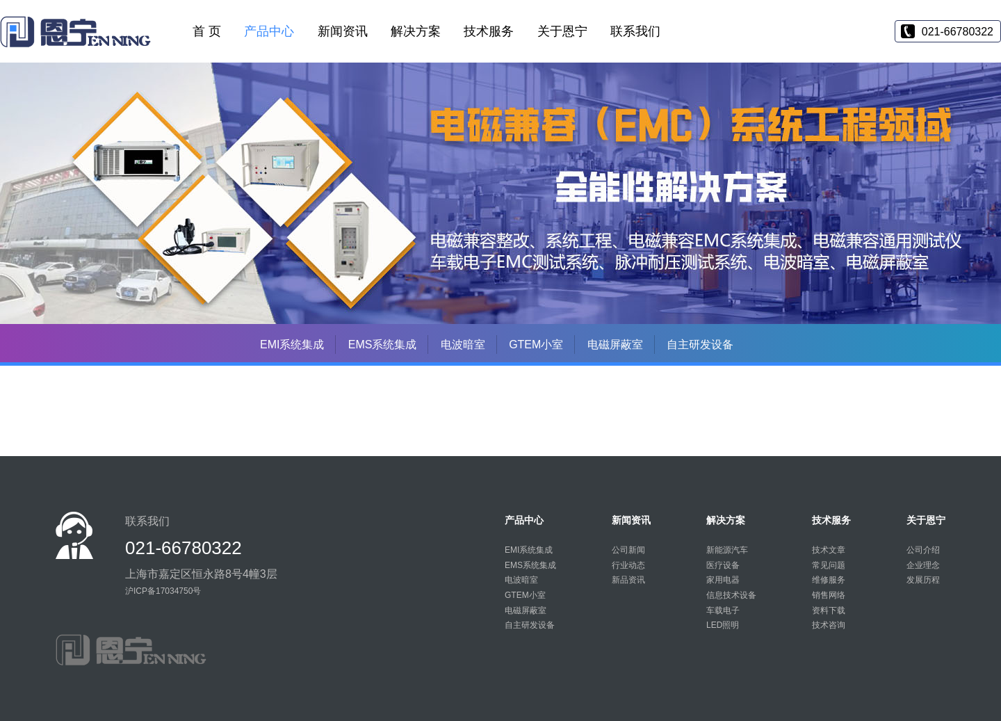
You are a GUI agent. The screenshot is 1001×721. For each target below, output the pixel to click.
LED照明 (722, 625)
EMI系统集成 (292, 344)
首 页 (207, 31)
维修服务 (828, 580)
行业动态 (628, 565)
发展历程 (923, 580)
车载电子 (723, 610)
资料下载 (828, 610)
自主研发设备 (700, 344)
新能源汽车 (727, 550)
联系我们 (635, 31)
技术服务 (489, 31)
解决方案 (416, 31)
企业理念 (923, 565)
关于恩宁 (562, 31)
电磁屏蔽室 (615, 344)
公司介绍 (923, 550)
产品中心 (269, 31)
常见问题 (828, 565)
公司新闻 (628, 550)
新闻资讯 (343, 31)
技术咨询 (828, 625)
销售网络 (828, 595)
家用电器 (723, 580)
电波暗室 (463, 344)
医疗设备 (723, 565)
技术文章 (828, 550)
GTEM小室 (536, 344)
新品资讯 (628, 580)
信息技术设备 (731, 595)
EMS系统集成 (382, 344)
